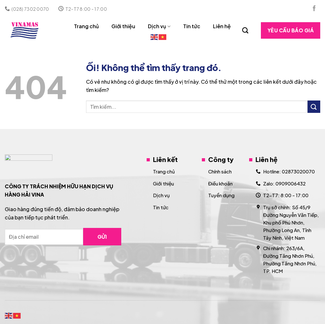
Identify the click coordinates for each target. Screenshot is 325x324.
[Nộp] (314, 106)
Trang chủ (86, 26)
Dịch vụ (159, 26)
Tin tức (191, 26)
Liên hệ (222, 26)
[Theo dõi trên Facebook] (314, 9)
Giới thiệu (123, 26)
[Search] (245, 30)
